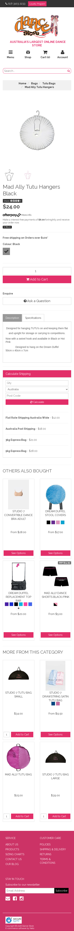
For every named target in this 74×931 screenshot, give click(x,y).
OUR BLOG (12, 864)
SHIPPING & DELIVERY (53, 849)
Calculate (37, 402)
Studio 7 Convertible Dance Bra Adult (18, 515)
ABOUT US (11, 844)
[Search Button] (68, 71)
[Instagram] (22, 898)
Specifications (33, 317)
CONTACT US (13, 859)
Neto (32, 928)
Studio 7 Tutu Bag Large (55, 776)
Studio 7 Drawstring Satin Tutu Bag (56, 696)
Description (12, 317)
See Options (18, 553)
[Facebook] (15, 898)
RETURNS (45, 854)
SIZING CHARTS (14, 854)
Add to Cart (37, 279)
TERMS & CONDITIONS (47, 861)
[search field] (35, 71)
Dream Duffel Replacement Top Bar (18, 596)
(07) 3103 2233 (15, 3)
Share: (12, 201)
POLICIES (45, 844)
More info (17, 215)
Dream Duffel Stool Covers (55, 513)
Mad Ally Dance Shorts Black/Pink (55, 595)
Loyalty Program (37, 4)
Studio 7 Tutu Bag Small (18, 694)
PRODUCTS (12, 849)
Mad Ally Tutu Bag (18, 774)
